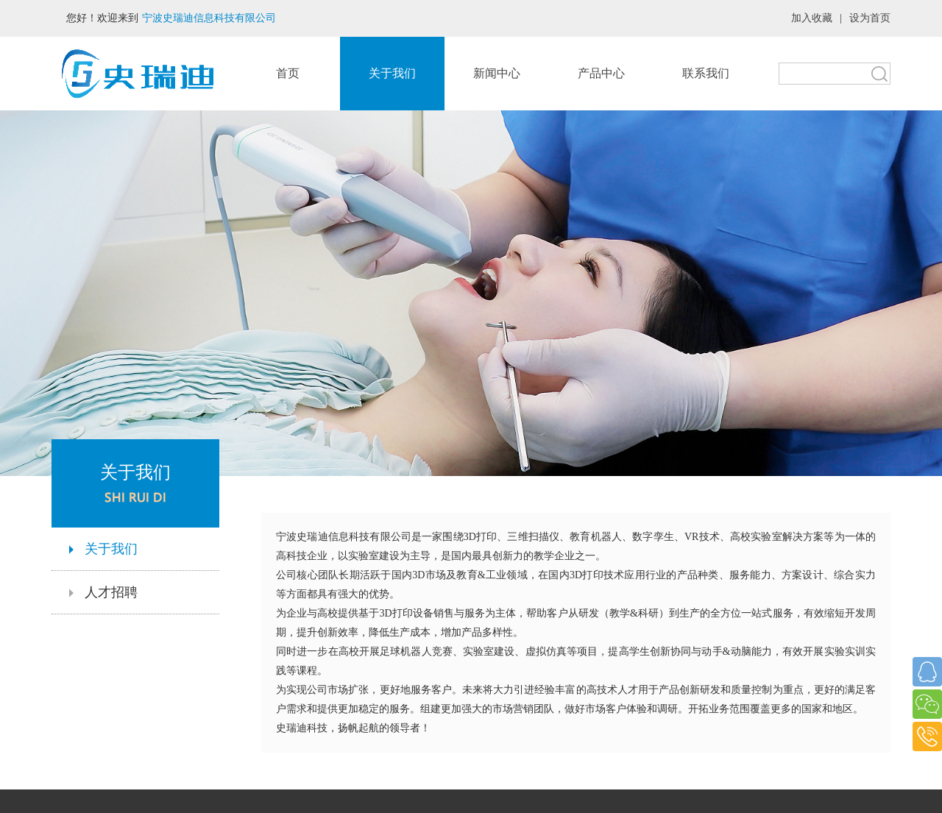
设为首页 (869, 18)
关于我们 (392, 73)
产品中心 (601, 73)
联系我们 (705, 73)
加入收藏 (811, 18)
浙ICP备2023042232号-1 (471, 792)
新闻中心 (496, 73)
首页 (288, 73)
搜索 (879, 73)
